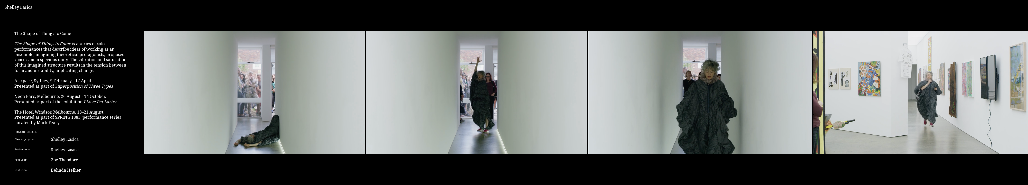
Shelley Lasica (18, 7)
